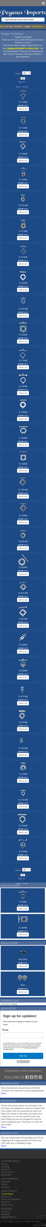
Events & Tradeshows (11, 1199)
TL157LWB (23, 205)
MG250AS (22, 959)
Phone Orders (7, 1172)
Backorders (6, 1174)
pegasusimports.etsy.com (23, 48)
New (2, 26)
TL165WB (23, 334)
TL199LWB (23, 489)
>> (29, 78)
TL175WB (23, 360)
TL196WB (23, 463)
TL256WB (23, 670)
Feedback (5, 1214)
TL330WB (23, 927)
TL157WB (23, 231)
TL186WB (23, 438)
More (3, 1093)
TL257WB (23, 722)
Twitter (4, 1184)
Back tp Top (39, 1225)
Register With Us (8, 1217)
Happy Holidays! (12, 34)
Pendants (18, 26)
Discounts (5, 1169)
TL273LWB (23, 799)
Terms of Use (7, 1204)
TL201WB (23, 619)
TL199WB (23, 515)
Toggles (27, 26)
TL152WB (23, 179)
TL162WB (23, 283)
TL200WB (23, 567)
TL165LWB (23, 308)
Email (5, 1030)
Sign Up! (23, 1056)
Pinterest (5, 1187)
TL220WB (23, 644)
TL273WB (23, 825)
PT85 (23, 985)
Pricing (4, 1164)
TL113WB (23, 102)
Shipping (5, 1166)
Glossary (5, 1211)
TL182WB (23, 386)
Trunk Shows (7, 1193)
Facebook (5, 1181)
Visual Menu (37, 26)
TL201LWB (23, 593)
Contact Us (6, 1196)
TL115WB (23, 128)
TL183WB (23, 412)
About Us (5, 1202)
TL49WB (23, 901)
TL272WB (23, 774)
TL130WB (23, 153)
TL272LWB (23, 748)
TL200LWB (23, 541)
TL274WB (23, 851)
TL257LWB (23, 696)
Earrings (9, 26)
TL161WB (23, 257)
